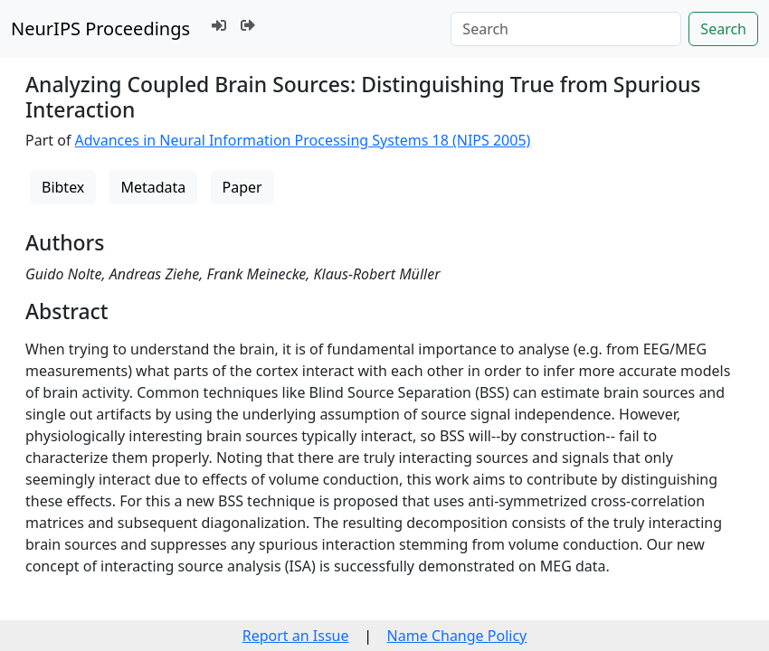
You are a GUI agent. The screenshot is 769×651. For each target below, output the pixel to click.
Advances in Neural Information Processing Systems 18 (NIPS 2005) (303, 140)
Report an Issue (295, 636)
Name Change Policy (457, 636)
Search (723, 29)
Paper (242, 187)
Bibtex (63, 187)
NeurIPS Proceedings (100, 28)
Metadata (152, 187)
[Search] (566, 29)
